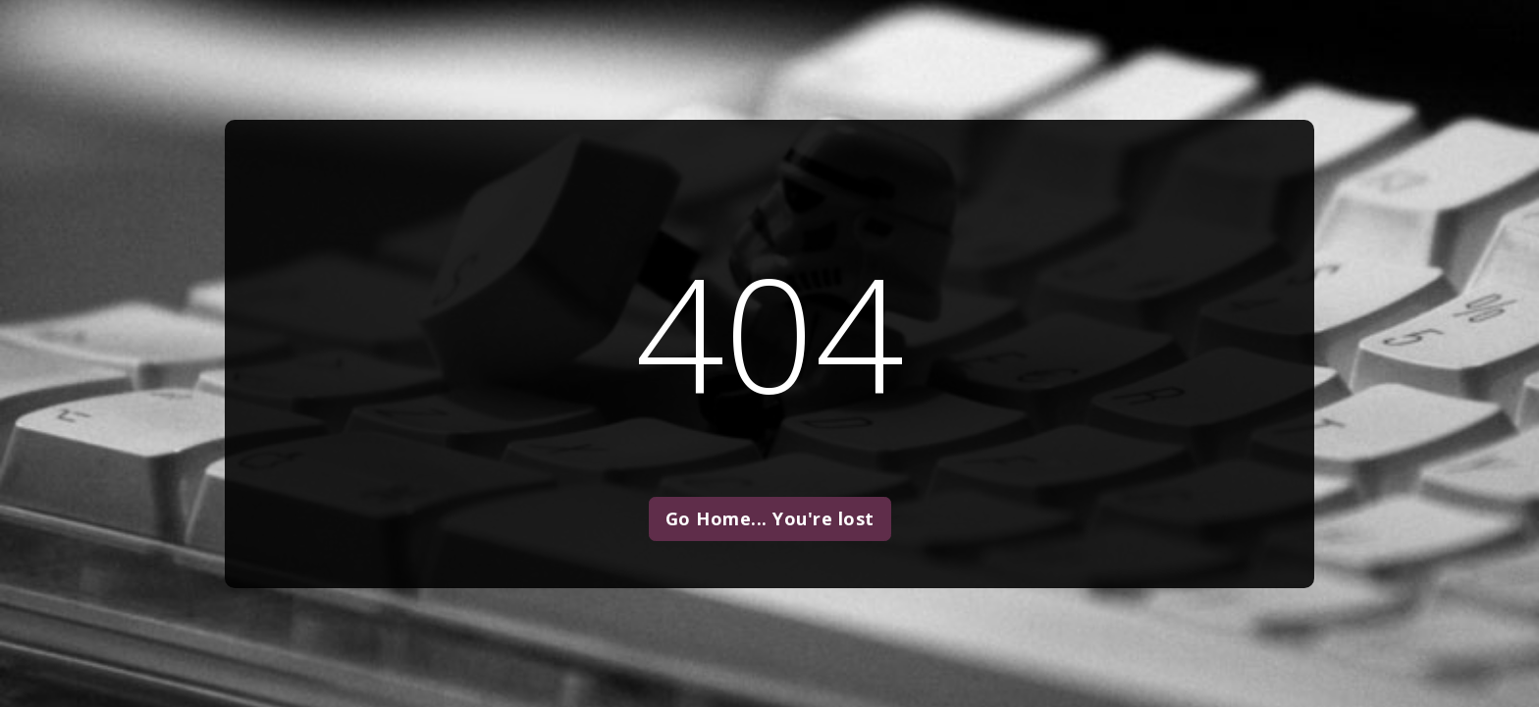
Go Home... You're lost (770, 518)
